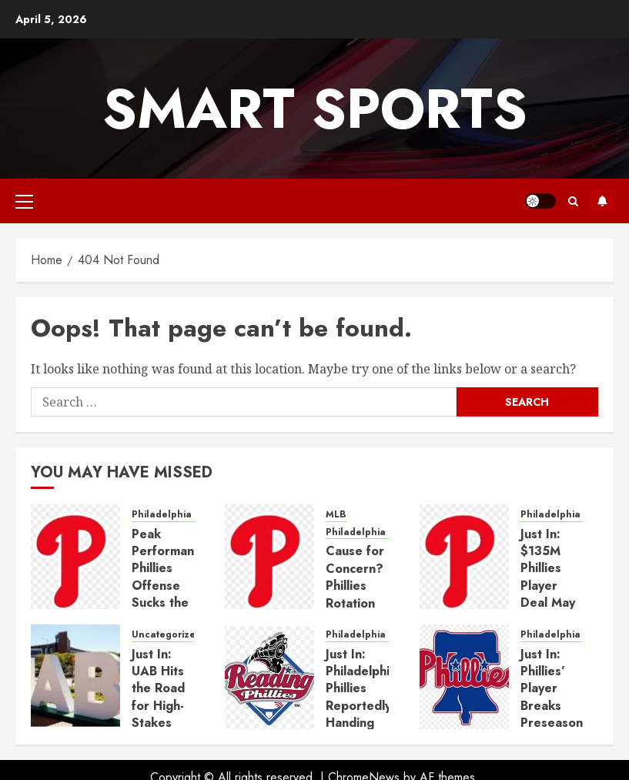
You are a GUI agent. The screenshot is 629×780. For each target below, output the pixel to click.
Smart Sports (314, 109)
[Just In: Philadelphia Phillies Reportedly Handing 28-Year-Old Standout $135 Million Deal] (269, 676)
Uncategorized (167, 634)
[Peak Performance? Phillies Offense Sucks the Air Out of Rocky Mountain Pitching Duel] (75, 556)
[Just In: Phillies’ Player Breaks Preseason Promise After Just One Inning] (464, 676)
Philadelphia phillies (180, 514)
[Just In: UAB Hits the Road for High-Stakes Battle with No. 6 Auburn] (75, 676)
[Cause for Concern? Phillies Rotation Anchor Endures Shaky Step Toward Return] (269, 556)
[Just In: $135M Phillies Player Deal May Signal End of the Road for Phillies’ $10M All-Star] (464, 556)
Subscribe (602, 201)
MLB (336, 514)
